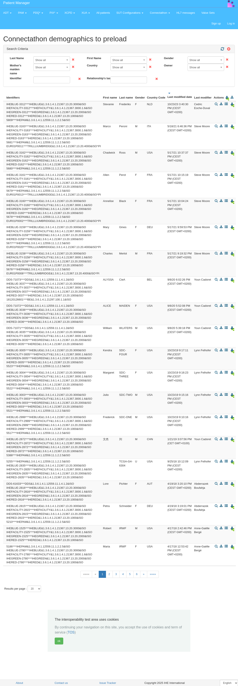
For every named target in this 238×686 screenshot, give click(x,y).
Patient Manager (16, 3)
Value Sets (208, 12)
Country (92, 65)
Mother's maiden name (15, 69)
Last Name (17, 58)
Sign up (216, 23)
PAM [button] (22, 12)
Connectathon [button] (160, 12)
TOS (71, 632)
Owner (168, 65)
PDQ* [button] (38, 12)
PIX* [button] (54, 12)
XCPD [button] (70, 12)
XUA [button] (85, 12)
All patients (103, 12)
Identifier (16, 78)
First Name (94, 58)
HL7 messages (185, 12)
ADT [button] (7, 12)
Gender (169, 58)
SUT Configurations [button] (130, 12)
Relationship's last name (97, 78)
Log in (231, 23)
